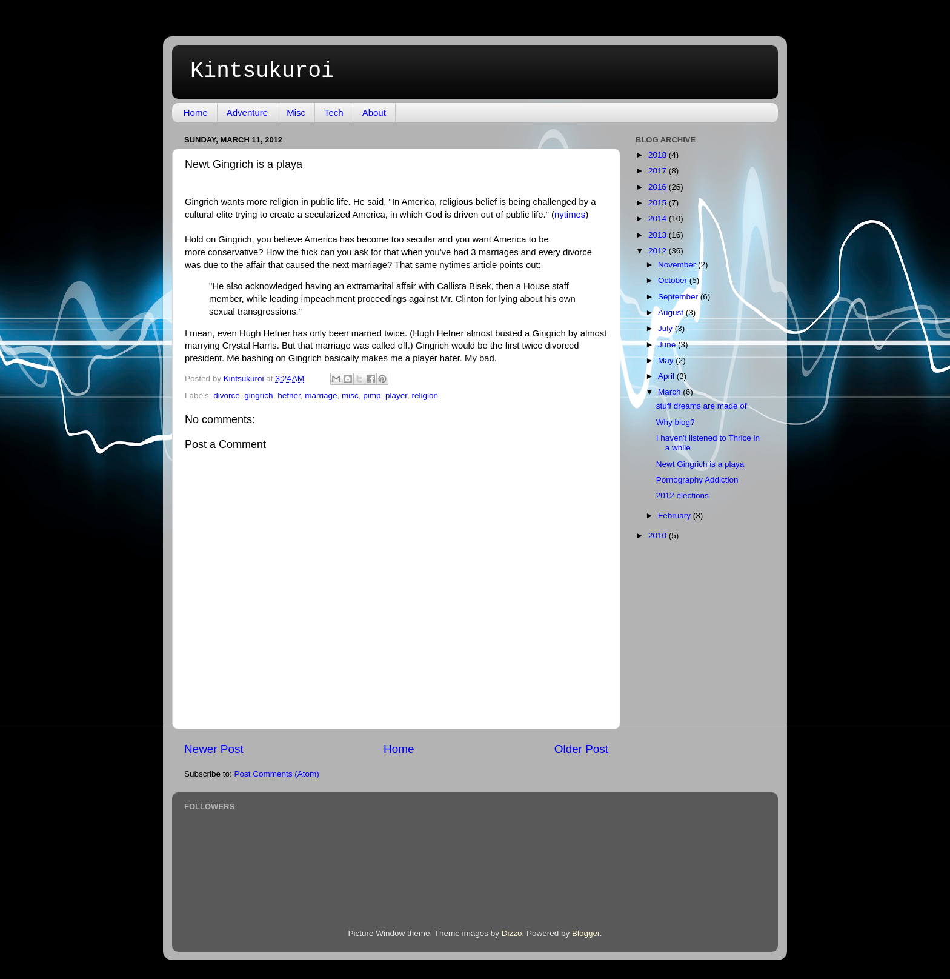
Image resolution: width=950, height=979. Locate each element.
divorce (226, 395)
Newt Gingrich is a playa (700, 464)
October (673, 280)
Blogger (586, 933)
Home (196, 112)
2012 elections (682, 495)
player (396, 395)
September (679, 296)
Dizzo (512, 933)
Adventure (247, 112)
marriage (321, 395)
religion (425, 395)
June (668, 344)
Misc (296, 112)
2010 (658, 535)
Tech (334, 112)
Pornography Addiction (697, 479)
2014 (658, 218)
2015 (658, 202)
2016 (658, 187)
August (672, 312)
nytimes (569, 214)
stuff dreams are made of (701, 405)
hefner (289, 395)
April (667, 376)
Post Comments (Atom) (276, 773)
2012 (658, 250)
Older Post (581, 749)
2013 (658, 234)
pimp (371, 395)
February (675, 515)
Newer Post (214, 749)
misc (350, 395)
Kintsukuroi (262, 71)
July (666, 328)
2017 (658, 170)
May (667, 360)
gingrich (258, 395)
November (678, 264)
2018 (658, 154)
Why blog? (675, 422)
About (374, 112)
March (670, 391)
